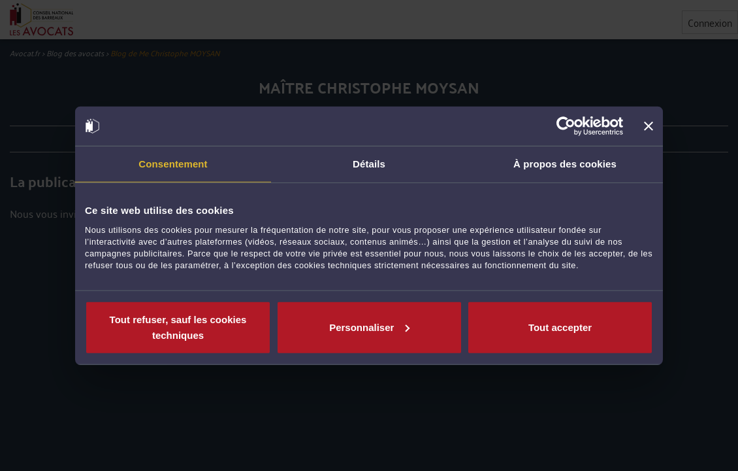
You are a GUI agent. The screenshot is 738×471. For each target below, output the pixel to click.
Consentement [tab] (172, 163)
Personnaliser (369, 326)
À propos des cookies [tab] (565, 163)
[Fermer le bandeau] (648, 126)
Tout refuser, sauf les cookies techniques (178, 326)
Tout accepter (560, 326)
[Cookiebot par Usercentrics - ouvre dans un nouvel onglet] (566, 126)
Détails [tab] (369, 163)
